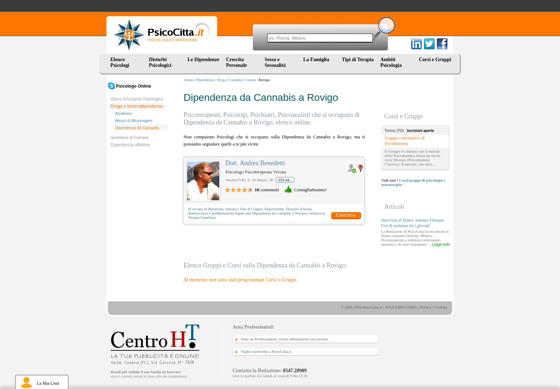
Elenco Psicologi (119, 62)
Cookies (440, 307)
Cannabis (236, 80)
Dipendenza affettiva (130, 144)
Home (188, 80)
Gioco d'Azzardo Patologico (137, 99)
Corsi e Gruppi (435, 59)
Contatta (346, 215)
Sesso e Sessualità (275, 62)
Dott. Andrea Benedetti (255, 163)
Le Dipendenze (203, 59)
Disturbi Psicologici (160, 62)
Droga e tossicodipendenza (136, 106)
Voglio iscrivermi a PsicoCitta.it (266, 351)
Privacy (426, 307)
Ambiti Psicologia (391, 62)
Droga (221, 80)
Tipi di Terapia (358, 59)
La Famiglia (317, 59)
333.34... (285, 180)
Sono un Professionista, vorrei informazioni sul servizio (284, 339)
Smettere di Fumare (130, 137)
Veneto (251, 80)
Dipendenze (205, 80)
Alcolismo (123, 113)
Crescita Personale (236, 62)
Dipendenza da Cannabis (137, 127)
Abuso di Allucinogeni (133, 120)
